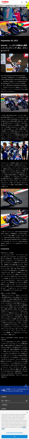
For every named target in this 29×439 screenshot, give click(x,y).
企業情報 (3, 396)
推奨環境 (3, 408)
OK (14, 437)
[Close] (27, 413)
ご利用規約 (4, 404)
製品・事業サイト (6, 400)
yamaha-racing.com (8, 391)
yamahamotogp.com (23, 389)
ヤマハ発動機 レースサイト (10, 389)
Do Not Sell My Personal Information (14, 433)
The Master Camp (18, 391)
